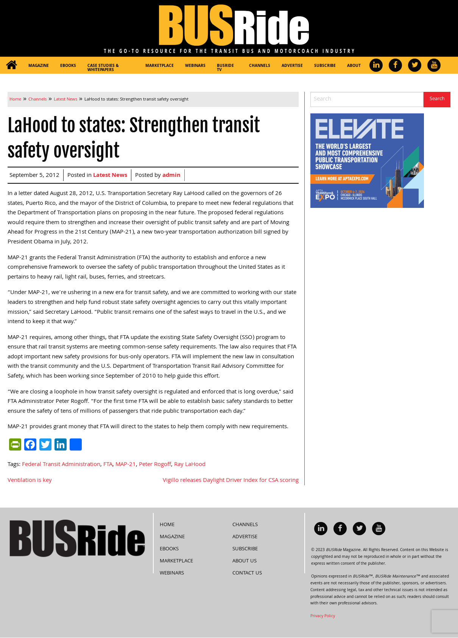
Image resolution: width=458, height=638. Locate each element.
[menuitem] (11, 65)
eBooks (68, 66)
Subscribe (325, 66)
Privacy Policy (322, 616)
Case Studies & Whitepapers (103, 68)
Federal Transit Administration (61, 465)
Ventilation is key (30, 481)
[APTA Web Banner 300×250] (367, 161)
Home (167, 525)
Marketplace (159, 66)
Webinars (195, 66)
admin (171, 176)
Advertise (292, 66)
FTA (107, 465)
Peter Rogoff (155, 465)
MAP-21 (125, 465)
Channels (259, 66)
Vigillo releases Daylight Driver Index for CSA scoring (231, 481)
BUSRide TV (225, 68)
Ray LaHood (190, 465)
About (354, 66)
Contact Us (247, 573)
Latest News (110, 176)
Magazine (38, 66)
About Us (244, 561)
